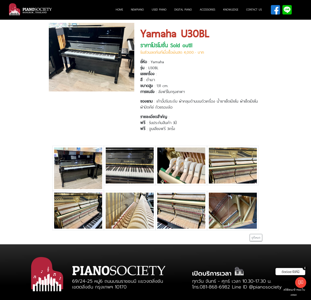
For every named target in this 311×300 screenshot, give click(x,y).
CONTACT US (254, 9)
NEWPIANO (137, 9)
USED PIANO (159, 9)
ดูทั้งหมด (255, 237)
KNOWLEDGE (230, 9)
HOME (119, 9)
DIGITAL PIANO (183, 9)
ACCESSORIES (207, 9)
